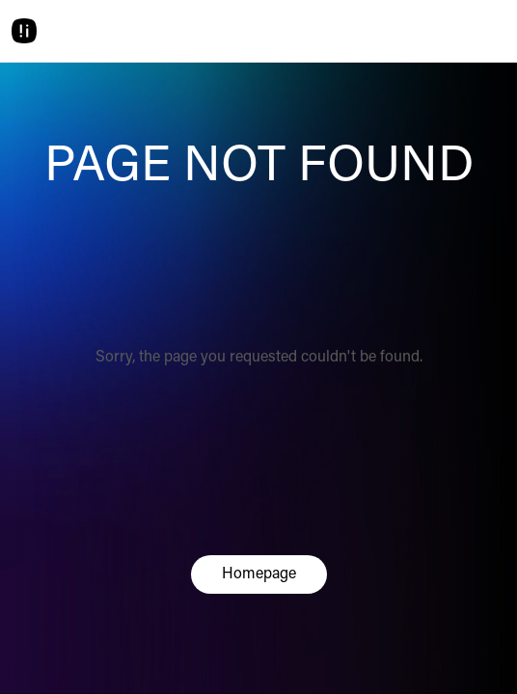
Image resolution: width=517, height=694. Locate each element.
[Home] (24, 30)
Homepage (259, 574)
